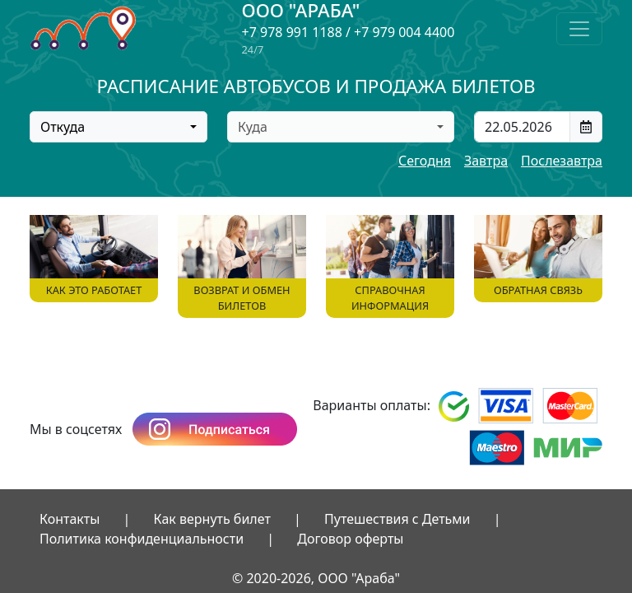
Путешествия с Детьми (397, 519)
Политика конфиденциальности (142, 539)
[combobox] (118, 126)
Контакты (70, 519)
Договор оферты (350, 539)
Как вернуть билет (212, 519)
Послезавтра (561, 161)
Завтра (486, 161)
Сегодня (424, 161)
